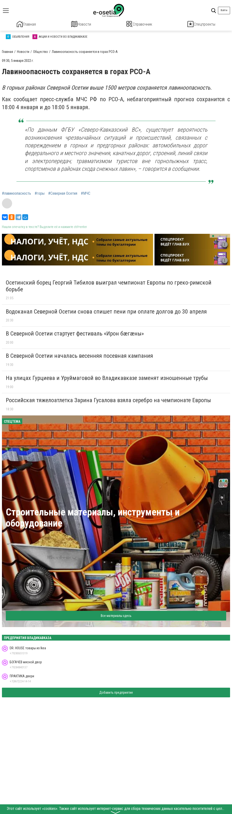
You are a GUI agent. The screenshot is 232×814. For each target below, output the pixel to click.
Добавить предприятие (116, 692)
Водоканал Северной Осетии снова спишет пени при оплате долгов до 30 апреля (106, 310)
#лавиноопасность (16, 193)
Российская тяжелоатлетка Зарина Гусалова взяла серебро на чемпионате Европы (108, 399)
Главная (26, 24)
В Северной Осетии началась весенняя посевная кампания (79, 355)
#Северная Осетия (62, 193)
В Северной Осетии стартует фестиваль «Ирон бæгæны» (75, 332)
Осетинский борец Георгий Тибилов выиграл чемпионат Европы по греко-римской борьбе (108, 285)
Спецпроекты (201, 24)
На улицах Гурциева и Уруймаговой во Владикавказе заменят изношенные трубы (107, 377)
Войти (224, 10)
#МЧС (85, 193)
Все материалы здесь (116, 615)
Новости (81, 24)
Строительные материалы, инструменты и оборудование (93, 517)
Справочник (139, 24)
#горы (40, 193)
